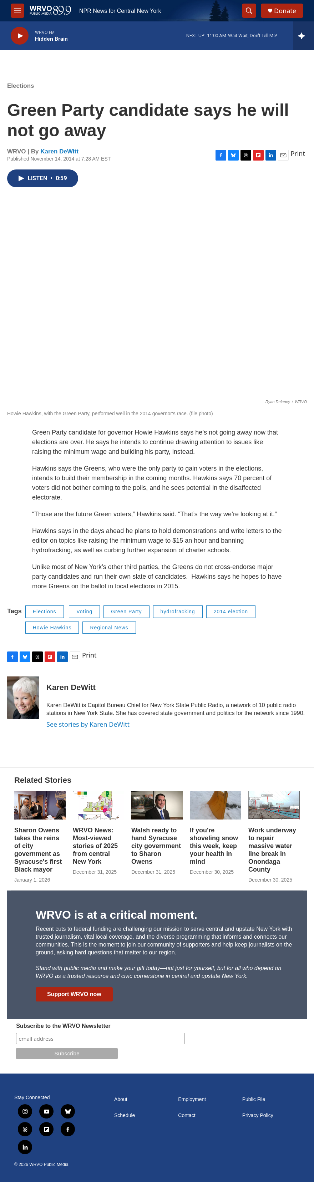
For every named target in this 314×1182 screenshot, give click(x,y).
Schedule (124, 1115)
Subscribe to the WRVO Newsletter (63, 1026)
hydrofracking (178, 611)
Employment (192, 1099)
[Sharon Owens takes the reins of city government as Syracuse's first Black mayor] (40, 805)
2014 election (231, 611)
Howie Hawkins (52, 627)
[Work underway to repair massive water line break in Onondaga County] (274, 805)
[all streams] (303, 35)
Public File (253, 1099)
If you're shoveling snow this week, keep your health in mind (214, 846)
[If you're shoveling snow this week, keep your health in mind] (215, 805)
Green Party (126, 611)
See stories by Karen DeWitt (88, 724)
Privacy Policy (257, 1115)
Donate (285, 11)
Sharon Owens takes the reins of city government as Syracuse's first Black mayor (38, 850)
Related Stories (42, 780)
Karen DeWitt (59, 151)
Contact (186, 1115)
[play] (19, 36)
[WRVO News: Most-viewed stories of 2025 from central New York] (98, 805)
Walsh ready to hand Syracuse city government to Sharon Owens (156, 846)
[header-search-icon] (249, 11)
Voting (84, 611)
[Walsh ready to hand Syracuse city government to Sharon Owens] (157, 805)
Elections (20, 85)
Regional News (109, 627)
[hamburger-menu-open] (17, 11)
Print (297, 153)
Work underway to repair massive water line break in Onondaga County (272, 850)
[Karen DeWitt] (23, 697)
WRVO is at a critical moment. (116, 914)
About (120, 1099)
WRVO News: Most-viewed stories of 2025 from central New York (95, 846)
